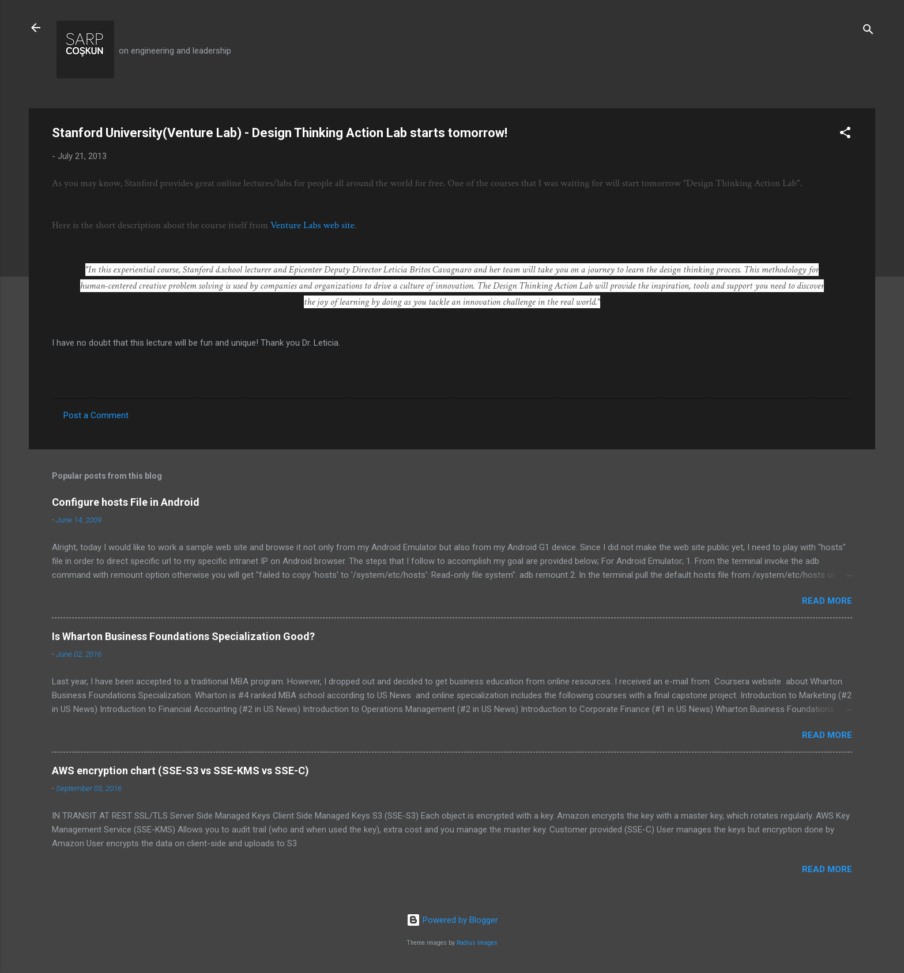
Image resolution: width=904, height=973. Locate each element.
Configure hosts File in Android (125, 502)
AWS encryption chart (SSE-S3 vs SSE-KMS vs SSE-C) (180, 770)
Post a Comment (96, 415)
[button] (845, 134)
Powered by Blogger (452, 920)
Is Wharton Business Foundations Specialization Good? (183, 636)
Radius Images (477, 943)
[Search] (868, 31)
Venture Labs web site (312, 225)
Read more (827, 601)
